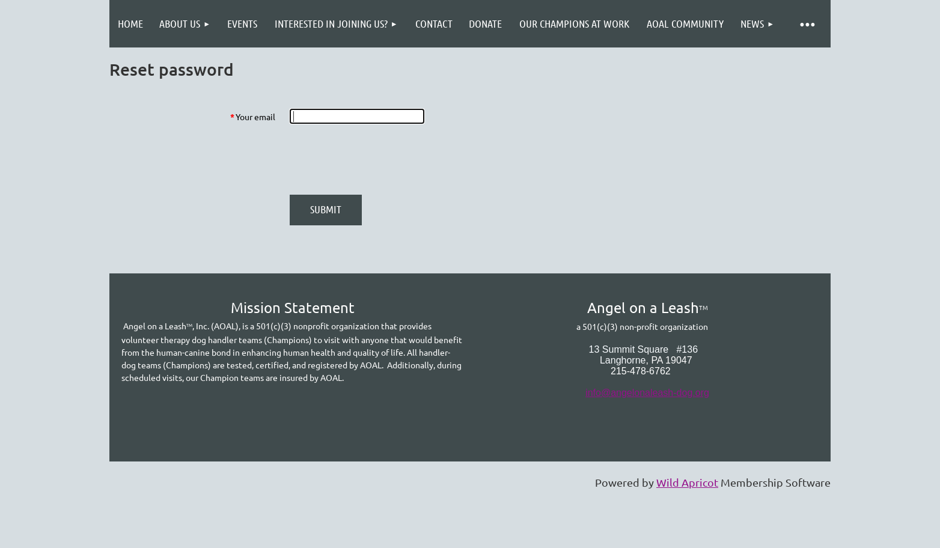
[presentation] (381, 159)
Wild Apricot (687, 482)
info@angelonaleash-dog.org (647, 393)
